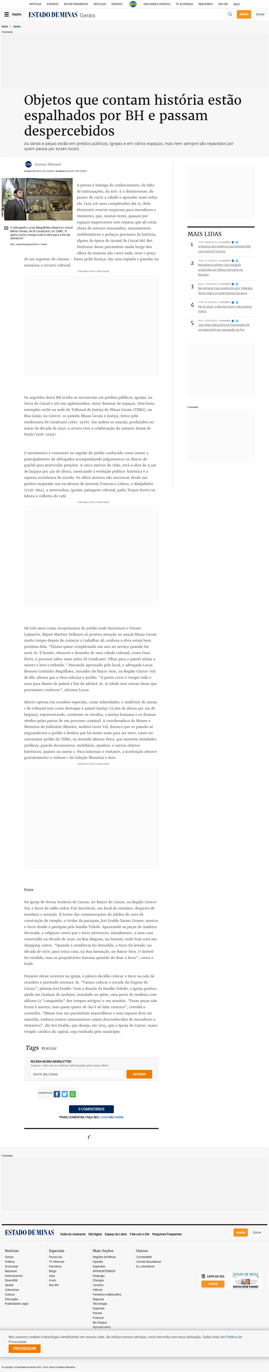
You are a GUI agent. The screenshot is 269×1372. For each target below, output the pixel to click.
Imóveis (116, 4)
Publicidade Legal (16, 1304)
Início (5, 26)
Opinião (98, 1262)
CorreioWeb (144, 1257)
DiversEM (11, 1280)
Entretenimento (76, 4)
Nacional (11, 1271)
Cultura (10, 1294)
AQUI (236, 4)
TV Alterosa (184, 4)
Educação (11, 1299)
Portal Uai (55, 1257)
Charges (98, 1280)
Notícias (35, 4)
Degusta (98, 1299)
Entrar (260, 14)
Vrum (52, 1280)
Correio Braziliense (148, 1262)
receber (139, 1074)
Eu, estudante (145, 1266)
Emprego (99, 1276)
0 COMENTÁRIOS (91, 1109)
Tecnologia (100, 1304)
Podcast (98, 1318)
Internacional (13, 1276)
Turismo (98, 1285)
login (104, 1117)
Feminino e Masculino (107, 1294)
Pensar (97, 1313)
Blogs (52, 1271)
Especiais (99, 1266)
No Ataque (100, 1322)
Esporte (53, 4)
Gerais (87, 15)
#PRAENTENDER (104, 1271)
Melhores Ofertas (157, 4)
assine (119, 1117)
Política (10, 1262)
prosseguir (24, 1348)
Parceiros (205, 4)
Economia (11, 1266)
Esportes (98, 1308)
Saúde (9, 1285)
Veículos (99, 4)
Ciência (97, 1290)
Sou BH (223, 4)
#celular (49, 1048)
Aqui (52, 1276)
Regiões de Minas (104, 1257)
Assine (244, 14)
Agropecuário (102, 1327)
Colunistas (12, 1290)
